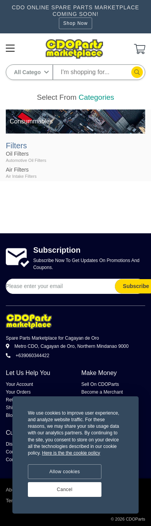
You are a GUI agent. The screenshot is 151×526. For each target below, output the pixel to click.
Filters (16, 145)
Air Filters (17, 170)
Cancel (64, 489)
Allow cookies (64, 471)
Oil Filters (17, 154)
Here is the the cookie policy (71, 453)
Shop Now (75, 23)
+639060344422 (27, 355)
